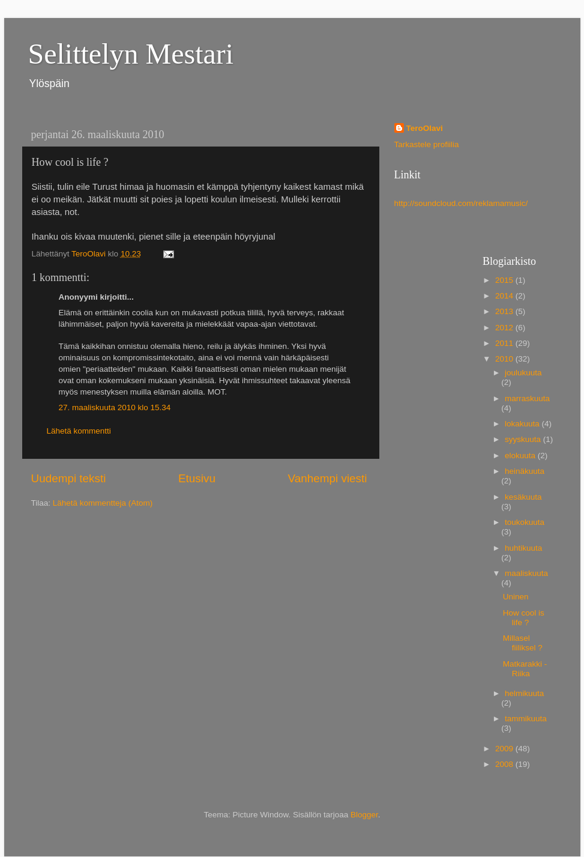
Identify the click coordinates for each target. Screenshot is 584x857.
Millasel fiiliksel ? (523, 643)
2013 (505, 311)
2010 (505, 358)
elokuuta (521, 455)
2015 (505, 280)
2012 (505, 327)
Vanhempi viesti (327, 478)
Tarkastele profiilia (426, 144)
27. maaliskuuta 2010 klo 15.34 (115, 407)
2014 (505, 295)
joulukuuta (523, 372)
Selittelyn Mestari (131, 54)
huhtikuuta (523, 548)
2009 (505, 748)
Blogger (364, 814)
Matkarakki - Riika (525, 668)
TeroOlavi (424, 128)
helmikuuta (524, 693)
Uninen (516, 596)
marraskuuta (527, 398)
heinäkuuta (524, 471)
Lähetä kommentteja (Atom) (103, 502)
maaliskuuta (526, 573)
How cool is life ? (523, 617)
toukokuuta (524, 522)
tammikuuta (526, 718)
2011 (505, 343)
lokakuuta (523, 423)
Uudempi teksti (68, 478)
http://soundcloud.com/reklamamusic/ (461, 203)
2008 (505, 764)
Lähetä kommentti (79, 430)
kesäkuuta (523, 496)
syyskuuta (524, 439)
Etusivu (196, 478)
